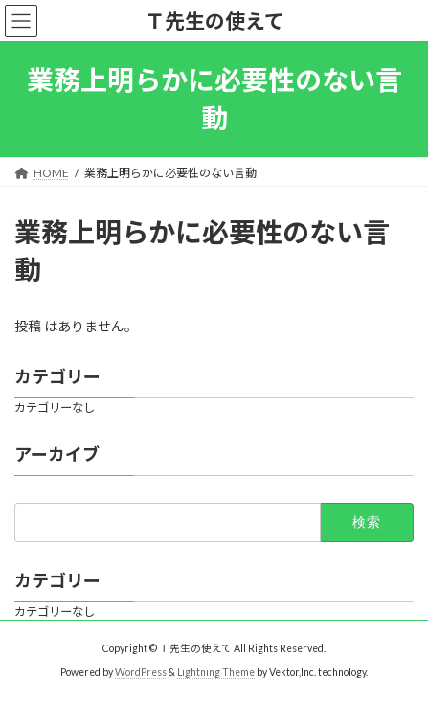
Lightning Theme (216, 672)
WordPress (141, 672)
